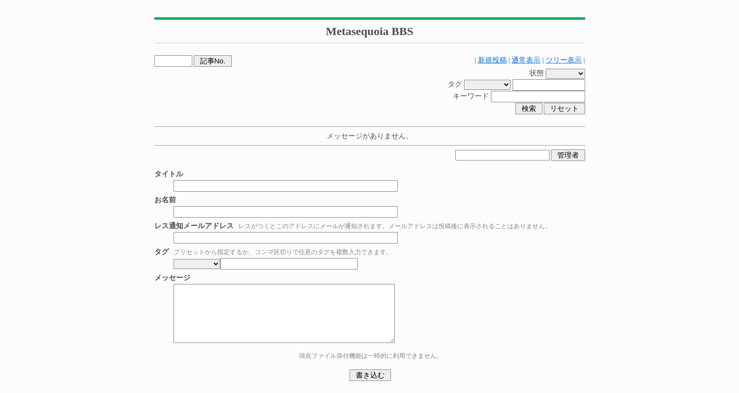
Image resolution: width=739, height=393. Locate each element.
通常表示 (526, 60)
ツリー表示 (564, 60)
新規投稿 (492, 60)
